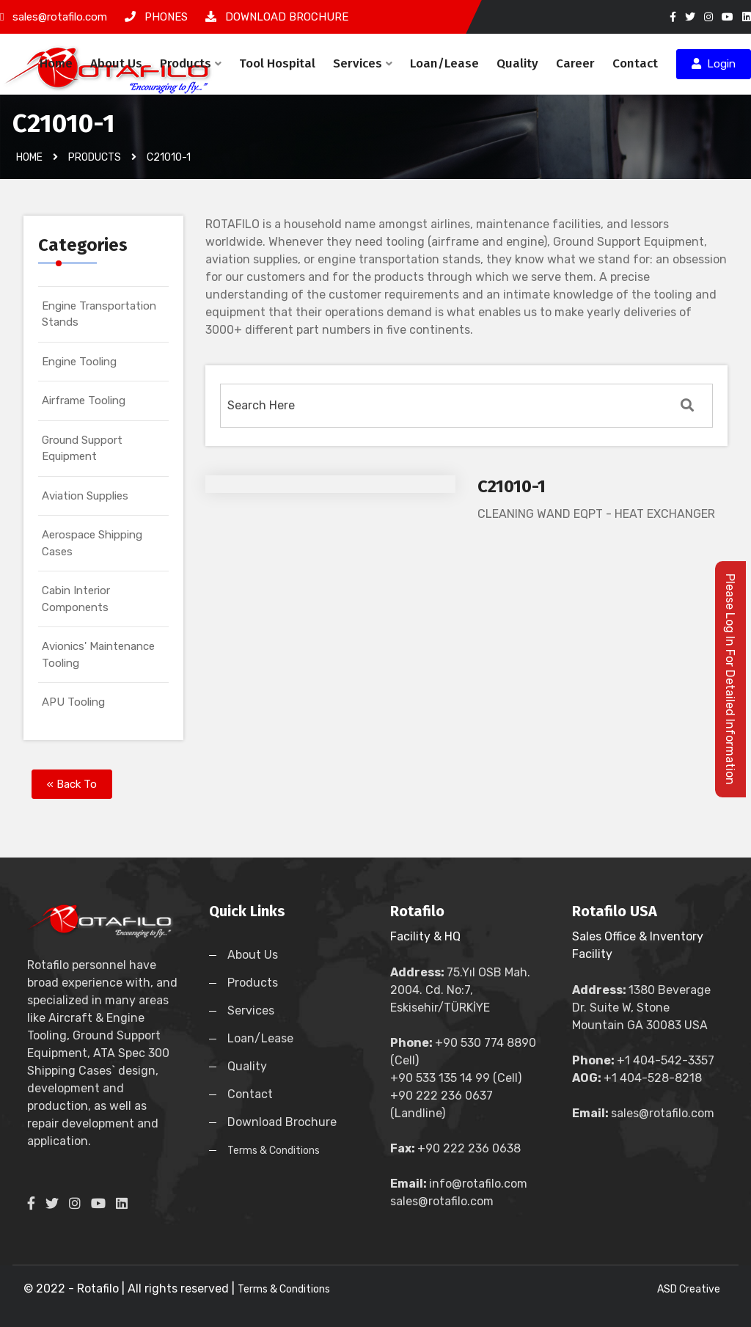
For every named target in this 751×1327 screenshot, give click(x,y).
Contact (635, 63)
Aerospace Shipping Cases (92, 543)
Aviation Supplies (85, 495)
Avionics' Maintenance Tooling (98, 655)
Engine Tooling (79, 361)
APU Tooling (73, 702)
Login (714, 63)
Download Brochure (282, 1122)
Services (362, 63)
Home (56, 63)
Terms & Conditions (273, 1150)
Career (575, 63)
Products (190, 63)
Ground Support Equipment (82, 449)
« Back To (72, 784)
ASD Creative (688, 1289)
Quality (517, 63)
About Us (116, 63)
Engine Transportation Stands (99, 314)
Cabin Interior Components (76, 599)
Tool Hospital (277, 63)
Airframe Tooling (83, 400)
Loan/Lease (444, 63)
